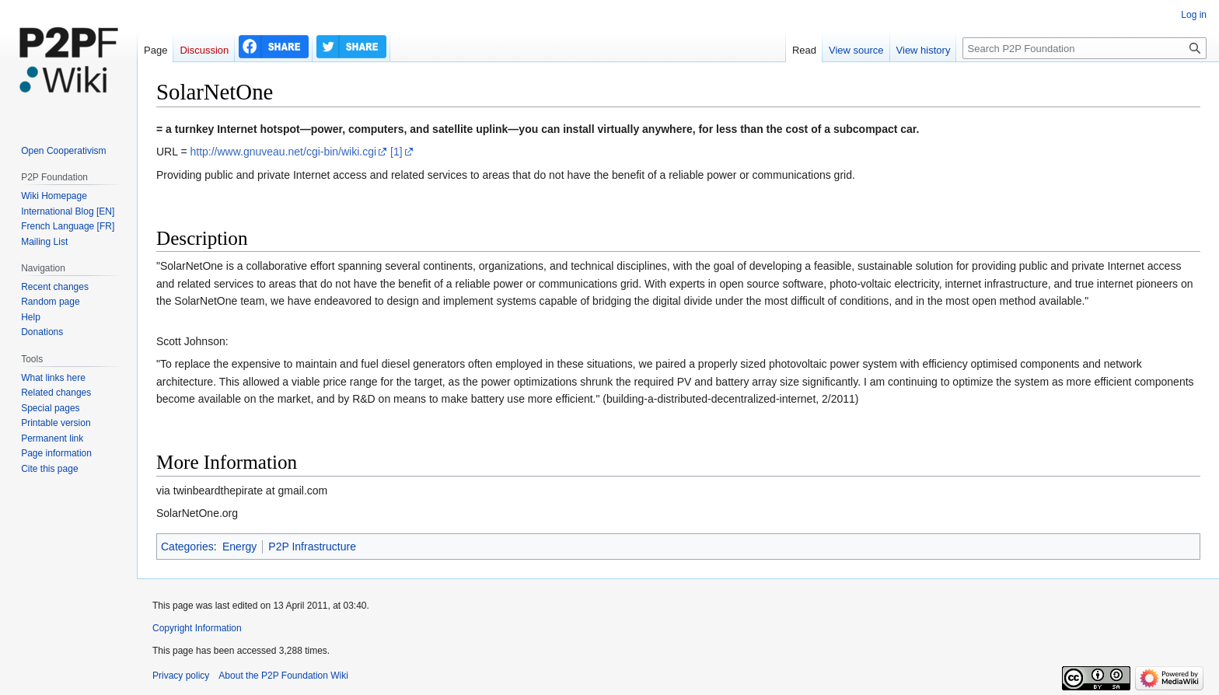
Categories (187, 546)
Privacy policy (180, 675)
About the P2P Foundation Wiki (283, 675)
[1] (396, 151)
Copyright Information (197, 628)
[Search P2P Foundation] (1084, 48)
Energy (239, 546)
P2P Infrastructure (312, 546)
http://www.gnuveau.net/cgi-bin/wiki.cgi (283, 151)
